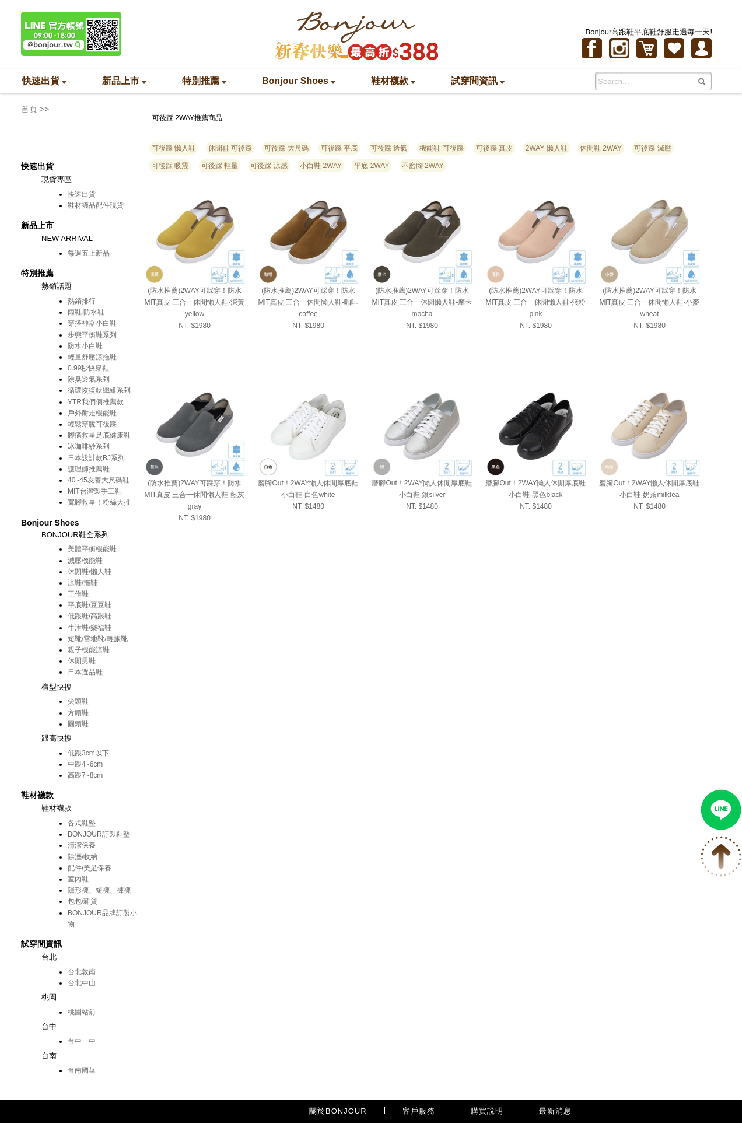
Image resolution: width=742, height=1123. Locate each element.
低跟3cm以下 (88, 753)
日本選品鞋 (85, 672)
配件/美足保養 (89, 868)
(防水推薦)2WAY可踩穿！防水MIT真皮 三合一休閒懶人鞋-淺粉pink (536, 302)
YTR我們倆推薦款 (96, 402)
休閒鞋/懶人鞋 (89, 572)
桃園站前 (82, 1012)
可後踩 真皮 (494, 148)
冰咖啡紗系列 (89, 446)
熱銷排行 (82, 301)
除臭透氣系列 (89, 379)
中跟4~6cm (85, 764)
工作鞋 (78, 594)
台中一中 (82, 1041)
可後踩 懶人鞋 (173, 148)
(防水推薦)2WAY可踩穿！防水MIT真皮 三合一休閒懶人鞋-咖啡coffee (308, 302)
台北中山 (82, 983)
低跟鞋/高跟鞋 (89, 616)
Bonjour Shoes (299, 81)
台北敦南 (82, 972)
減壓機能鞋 (85, 561)
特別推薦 (204, 81)
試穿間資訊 (478, 81)
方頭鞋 (78, 713)
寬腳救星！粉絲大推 (99, 502)
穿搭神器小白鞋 (92, 323)
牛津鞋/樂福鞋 (89, 628)
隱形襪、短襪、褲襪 (99, 890)
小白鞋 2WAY (321, 166)
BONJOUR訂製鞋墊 (99, 834)
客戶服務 (418, 1111)
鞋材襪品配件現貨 (96, 205)
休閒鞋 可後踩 (230, 148)
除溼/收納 (82, 857)
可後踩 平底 (339, 148)
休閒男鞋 (82, 661)
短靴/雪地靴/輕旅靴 (98, 639)
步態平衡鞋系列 (92, 335)
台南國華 (82, 1070)
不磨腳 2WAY (423, 166)
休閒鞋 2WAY (601, 148)
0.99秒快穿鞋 (88, 368)
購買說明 (487, 1111)
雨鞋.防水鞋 (86, 312)
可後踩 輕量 (219, 166)
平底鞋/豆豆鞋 (89, 605)
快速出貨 (44, 81)
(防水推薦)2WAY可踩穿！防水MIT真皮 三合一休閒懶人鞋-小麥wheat (650, 302)
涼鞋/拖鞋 (82, 583)
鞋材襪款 (393, 81)
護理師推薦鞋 (89, 469)
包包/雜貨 (82, 901)
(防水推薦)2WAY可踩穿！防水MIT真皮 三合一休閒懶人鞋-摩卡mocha (422, 302)
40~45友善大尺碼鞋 (99, 480)
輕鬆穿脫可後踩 (92, 424)
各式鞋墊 (82, 823)
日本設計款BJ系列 (96, 458)
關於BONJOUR (338, 1111)
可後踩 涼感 (268, 166)
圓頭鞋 (78, 724)
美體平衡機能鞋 (92, 549)
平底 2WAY (371, 166)
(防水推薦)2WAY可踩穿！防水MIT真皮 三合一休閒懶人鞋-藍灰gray (195, 494)
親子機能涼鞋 (89, 650)
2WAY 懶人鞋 (547, 148)
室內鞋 (78, 879)
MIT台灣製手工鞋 (95, 491)
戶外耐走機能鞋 (92, 413)
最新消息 (555, 1111)
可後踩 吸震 (170, 166)
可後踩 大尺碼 (286, 148)
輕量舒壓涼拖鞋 (92, 357)
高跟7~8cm (85, 775)
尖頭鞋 (78, 701)
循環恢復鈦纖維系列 (99, 390)
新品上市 (124, 81)
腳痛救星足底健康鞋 (99, 435)
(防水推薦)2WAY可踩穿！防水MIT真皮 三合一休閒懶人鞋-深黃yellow (195, 302)
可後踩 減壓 (652, 148)
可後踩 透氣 (388, 148)
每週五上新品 (89, 253)
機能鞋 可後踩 (441, 148)
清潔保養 (82, 845)
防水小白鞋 (85, 346)
